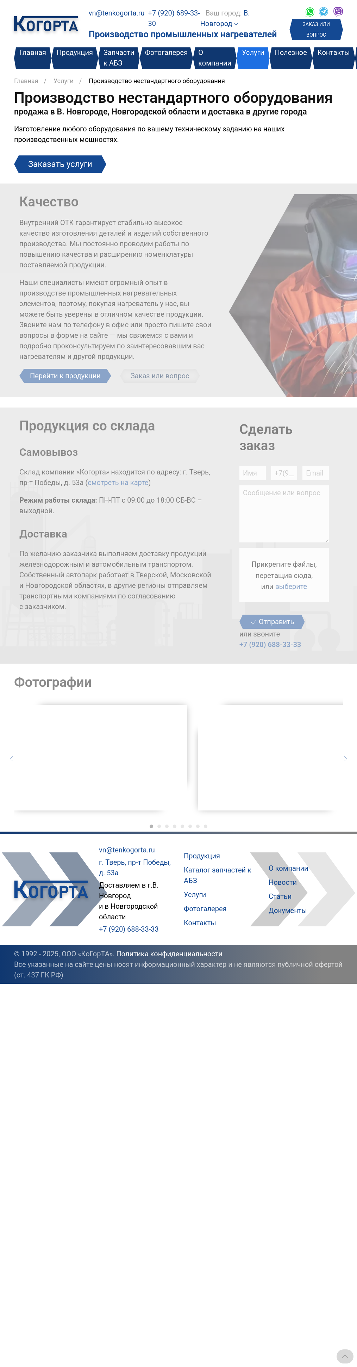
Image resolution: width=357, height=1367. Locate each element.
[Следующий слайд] (345, 758)
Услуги (253, 52)
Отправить (272, 621)
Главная (32, 52)
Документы (288, 910)
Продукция (75, 52)
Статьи (280, 896)
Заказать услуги (60, 164)
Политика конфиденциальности (169, 954)
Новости (283, 882)
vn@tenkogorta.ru (117, 13)
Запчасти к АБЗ (119, 57)
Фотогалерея (166, 52)
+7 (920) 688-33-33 (270, 644)
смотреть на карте (118, 482)
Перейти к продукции (65, 376)
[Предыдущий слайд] (11, 758)
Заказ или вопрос (160, 376)
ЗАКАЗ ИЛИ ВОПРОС (316, 29)
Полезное (291, 52)
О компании (214, 57)
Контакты (334, 52)
